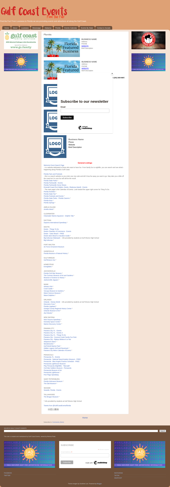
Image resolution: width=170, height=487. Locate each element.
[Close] (112, 73)
